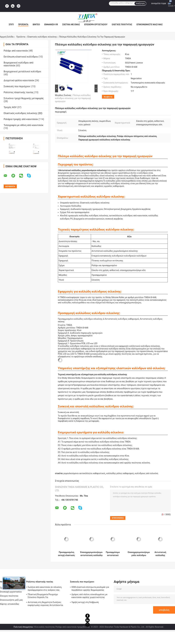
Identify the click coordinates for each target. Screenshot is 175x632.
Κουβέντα (108, 97)
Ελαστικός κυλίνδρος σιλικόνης (42, 37)
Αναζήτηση (140, 3)
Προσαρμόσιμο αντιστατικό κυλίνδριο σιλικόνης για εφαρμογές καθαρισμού (113, 554)
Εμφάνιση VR (51, 24)
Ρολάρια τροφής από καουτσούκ (21, 119)
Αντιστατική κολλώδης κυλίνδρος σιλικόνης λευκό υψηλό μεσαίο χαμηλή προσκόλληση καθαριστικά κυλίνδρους (160, 554)
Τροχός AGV (10, 107)
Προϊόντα (23, 24)
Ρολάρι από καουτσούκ (16, 50)
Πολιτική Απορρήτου (23, 627)
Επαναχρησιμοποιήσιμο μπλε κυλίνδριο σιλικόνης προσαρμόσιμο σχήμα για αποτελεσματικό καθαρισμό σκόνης (139, 554)
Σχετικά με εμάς (71, 24)
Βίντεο (36, 24)
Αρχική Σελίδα (6, 37)
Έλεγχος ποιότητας (122, 24)
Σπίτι (11, 24)
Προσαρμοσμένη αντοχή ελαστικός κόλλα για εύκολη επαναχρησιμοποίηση (66, 554)
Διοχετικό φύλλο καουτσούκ (19, 80)
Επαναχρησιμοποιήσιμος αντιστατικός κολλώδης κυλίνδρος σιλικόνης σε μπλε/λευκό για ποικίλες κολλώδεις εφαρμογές (91, 554)
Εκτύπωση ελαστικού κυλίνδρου (21, 56)
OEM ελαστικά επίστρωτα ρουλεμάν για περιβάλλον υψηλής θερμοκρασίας (90, 588)
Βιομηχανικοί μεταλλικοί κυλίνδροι (22, 71)
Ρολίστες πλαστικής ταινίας (19, 92)
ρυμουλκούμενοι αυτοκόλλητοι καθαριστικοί (84, 473)
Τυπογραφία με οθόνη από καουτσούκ (23, 125)
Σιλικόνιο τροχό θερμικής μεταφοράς (24, 98)
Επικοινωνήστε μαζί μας (149, 24)
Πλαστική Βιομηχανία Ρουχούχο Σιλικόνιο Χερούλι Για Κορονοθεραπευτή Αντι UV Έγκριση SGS (46, 596)
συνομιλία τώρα (158, 3)
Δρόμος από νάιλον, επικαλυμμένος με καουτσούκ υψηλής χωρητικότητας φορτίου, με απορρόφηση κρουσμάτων (89, 596)
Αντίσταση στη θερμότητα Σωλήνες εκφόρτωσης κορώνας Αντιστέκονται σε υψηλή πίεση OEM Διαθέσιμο (45, 604)
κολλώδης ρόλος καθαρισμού (120, 473)
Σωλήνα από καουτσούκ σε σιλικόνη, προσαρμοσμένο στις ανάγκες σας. (45, 588)
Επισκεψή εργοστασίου (95, 24)
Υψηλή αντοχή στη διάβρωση (85, 602)
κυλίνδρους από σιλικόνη (146, 473)
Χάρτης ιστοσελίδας (9, 604)
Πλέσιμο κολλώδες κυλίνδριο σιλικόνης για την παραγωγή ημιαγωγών (73, 98)
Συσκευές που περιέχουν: (17, 86)
